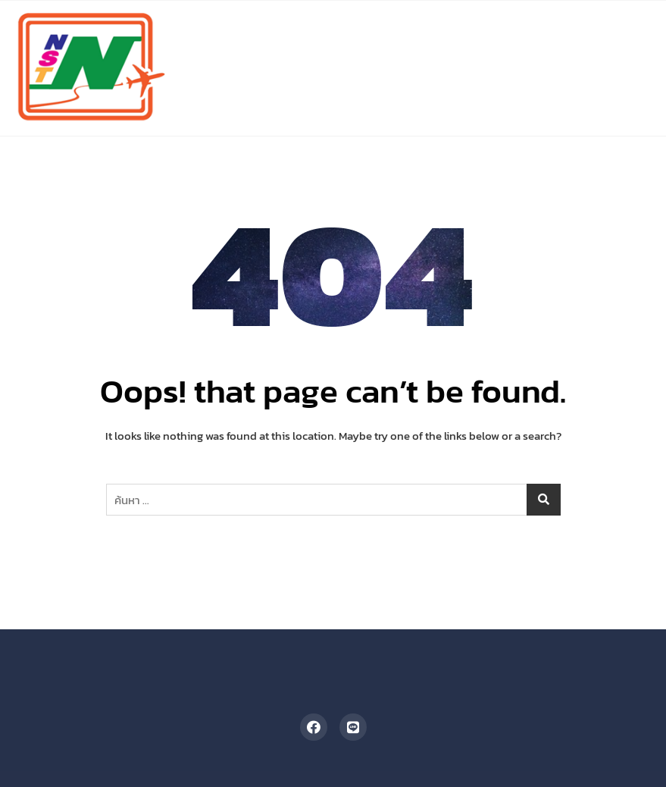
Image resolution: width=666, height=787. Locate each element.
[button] (629, 27)
